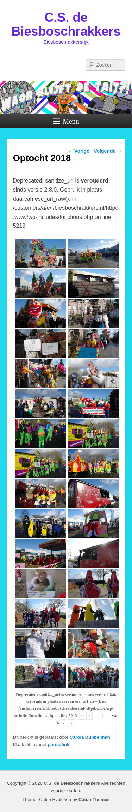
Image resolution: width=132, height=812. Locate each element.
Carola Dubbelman (90, 737)
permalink (58, 744)
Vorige (78, 151)
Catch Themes (94, 799)
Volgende (108, 151)
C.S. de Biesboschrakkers (65, 24)
